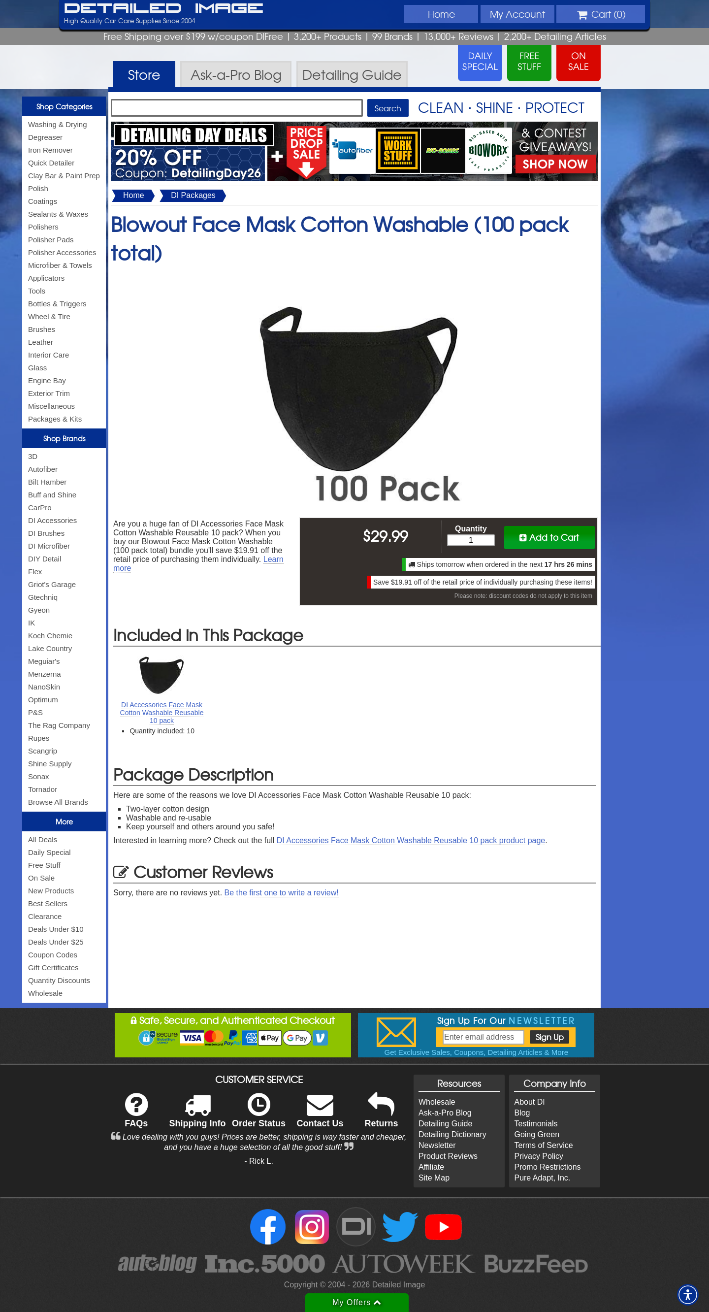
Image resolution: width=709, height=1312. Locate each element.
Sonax (38, 776)
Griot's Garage (52, 584)
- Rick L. (258, 1161)
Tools (36, 291)
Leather (40, 342)
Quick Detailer (51, 163)
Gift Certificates (53, 967)
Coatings (42, 201)
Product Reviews (448, 1156)
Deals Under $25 (56, 942)
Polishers (43, 227)
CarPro (40, 507)
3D (32, 456)
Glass (37, 367)
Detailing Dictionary (452, 1134)
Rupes (38, 738)
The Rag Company (59, 725)
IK (31, 623)
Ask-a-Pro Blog (445, 1113)
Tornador (42, 789)
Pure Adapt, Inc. (542, 1178)
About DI (529, 1102)
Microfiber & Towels (60, 265)
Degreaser (45, 137)
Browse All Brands (58, 802)
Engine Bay (47, 380)
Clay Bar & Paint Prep (64, 175)
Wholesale (45, 993)
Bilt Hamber (47, 482)
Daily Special (49, 852)
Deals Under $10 (56, 929)
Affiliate (431, 1167)
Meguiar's (44, 661)
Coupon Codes (52, 955)
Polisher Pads (51, 239)
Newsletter (437, 1145)
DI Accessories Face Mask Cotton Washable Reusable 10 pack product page (411, 840)
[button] (688, 1295)
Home (441, 14)
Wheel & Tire (49, 316)
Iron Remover (50, 150)
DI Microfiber (49, 546)
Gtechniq (43, 597)
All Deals (42, 839)
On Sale (41, 878)
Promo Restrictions (547, 1167)
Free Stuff (44, 865)
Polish (38, 188)
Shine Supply (49, 763)
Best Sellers (47, 903)
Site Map (434, 1178)
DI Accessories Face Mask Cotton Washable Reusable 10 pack (162, 712)
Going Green (536, 1134)
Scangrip (42, 751)
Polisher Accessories (62, 252)
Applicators (46, 278)
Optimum (43, 699)
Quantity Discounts (59, 980)
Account (517, 14)
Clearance (45, 916)
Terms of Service (543, 1145)
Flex (35, 571)
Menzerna (44, 674)
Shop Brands (64, 438)
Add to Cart (549, 537)
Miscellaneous (51, 406)
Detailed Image (163, 9)
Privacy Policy (538, 1156)
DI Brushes (46, 533)
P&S (35, 712)
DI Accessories (52, 520)
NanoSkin (44, 687)
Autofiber (43, 469)
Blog (522, 1113)
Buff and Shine (52, 495)
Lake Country (50, 648)
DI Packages (193, 195)
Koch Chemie (50, 635)
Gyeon (39, 610)
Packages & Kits (55, 419)
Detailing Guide (445, 1123)
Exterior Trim (49, 393)
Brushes (41, 329)
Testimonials (535, 1123)
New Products (51, 890)
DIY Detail (44, 559)
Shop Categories (64, 106)
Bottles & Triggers (57, 303)
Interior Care (48, 355)
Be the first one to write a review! (282, 892)
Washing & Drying (57, 124)
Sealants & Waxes (58, 214)
